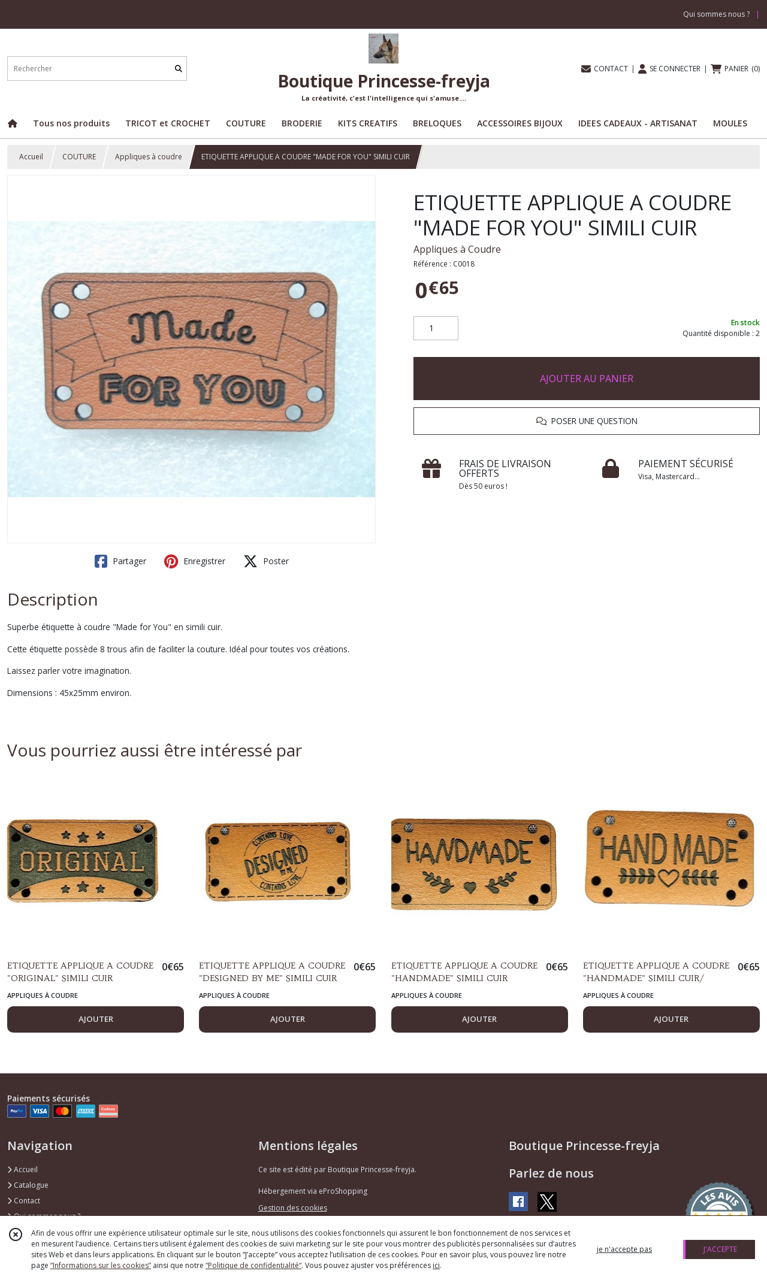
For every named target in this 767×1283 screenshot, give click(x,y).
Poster (266, 561)
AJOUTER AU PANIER (586, 378)
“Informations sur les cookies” (100, 1265)
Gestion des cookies (292, 1208)
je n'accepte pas (624, 1249)
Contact (23, 1201)
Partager (120, 561)
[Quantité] (435, 328)
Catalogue (28, 1185)
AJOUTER (95, 1018)
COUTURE (79, 157)
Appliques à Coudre (457, 249)
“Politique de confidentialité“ (253, 1265)
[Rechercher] (178, 68)
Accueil (31, 157)
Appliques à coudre (148, 157)
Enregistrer (194, 561)
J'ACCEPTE (720, 1249)
